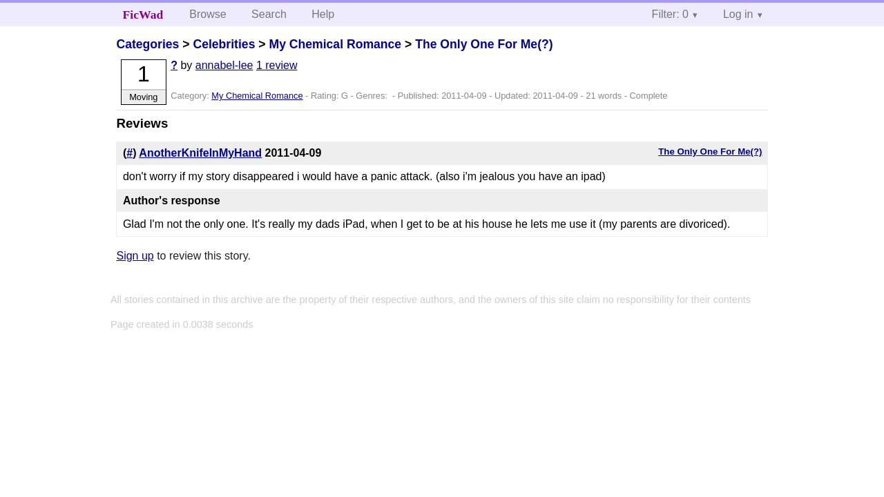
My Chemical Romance (335, 44)
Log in (738, 14)
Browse (207, 14)
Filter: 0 (670, 14)
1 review (277, 65)
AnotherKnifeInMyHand (200, 153)
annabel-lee (224, 65)
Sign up (134, 256)
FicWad (143, 14)
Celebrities (224, 44)
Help (322, 14)
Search (269, 14)
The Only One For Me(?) (483, 44)
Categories (147, 44)
